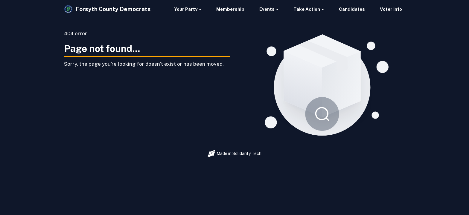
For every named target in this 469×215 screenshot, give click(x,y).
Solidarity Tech (246, 153)
